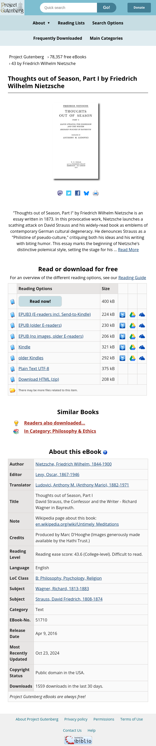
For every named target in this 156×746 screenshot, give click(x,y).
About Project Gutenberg (37, 719)
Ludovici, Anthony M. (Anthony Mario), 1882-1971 (82, 485)
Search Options (107, 23)
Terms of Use (131, 719)
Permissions (103, 719)
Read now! (40, 301)
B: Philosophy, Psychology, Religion (68, 578)
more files (44, 390)
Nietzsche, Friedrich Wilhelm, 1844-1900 (73, 464)
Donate (139, 7)
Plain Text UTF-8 (34, 368)
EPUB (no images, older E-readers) (51, 336)
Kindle (25, 347)
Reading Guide (132, 277)
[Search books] (68, 7)
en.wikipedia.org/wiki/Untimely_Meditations (77, 524)
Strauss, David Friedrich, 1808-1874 (68, 599)
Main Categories (106, 38)
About (41, 23)
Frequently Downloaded (57, 38)
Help (91, 730)
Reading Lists (71, 23)
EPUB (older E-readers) (40, 325)
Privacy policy (76, 719)
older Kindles (31, 358)
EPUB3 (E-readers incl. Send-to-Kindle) (55, 314)
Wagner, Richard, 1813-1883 (62, 588)
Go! (106, 7)
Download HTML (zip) (39, 379)
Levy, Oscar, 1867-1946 (57, 474)
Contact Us (72, 730)
